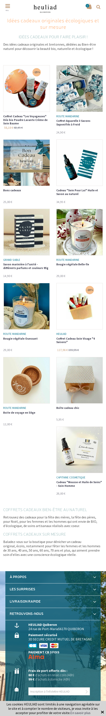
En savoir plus (80, 713)
